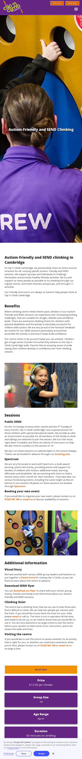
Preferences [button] (9, 753)
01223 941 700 (12, 499)
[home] (13, 7)
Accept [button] (41, 753)
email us (28, 499)
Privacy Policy (13, 747)
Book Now (72, 3)
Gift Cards (57, 3)
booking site (62, 454)
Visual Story (28, 577)
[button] (76, 8)
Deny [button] (23, 753)
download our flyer (25, 590)
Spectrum (19, 486)
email (15, 616)
